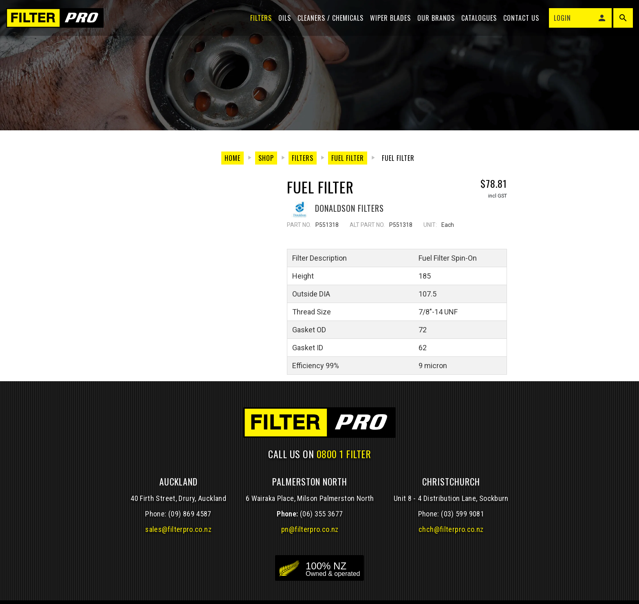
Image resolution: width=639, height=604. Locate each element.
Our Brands (434, 21)
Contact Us (519, 21)
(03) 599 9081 (462, 514)
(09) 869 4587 (190, 514)
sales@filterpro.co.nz (178, 529)
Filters (259, 21)
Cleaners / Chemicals (328, 21)
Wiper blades (388, 21)
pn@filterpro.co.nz (310, 529)
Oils (282, 21)
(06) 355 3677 (321, 514)
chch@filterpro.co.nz (451, 529)
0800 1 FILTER (344, 453)
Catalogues (477, 21)
